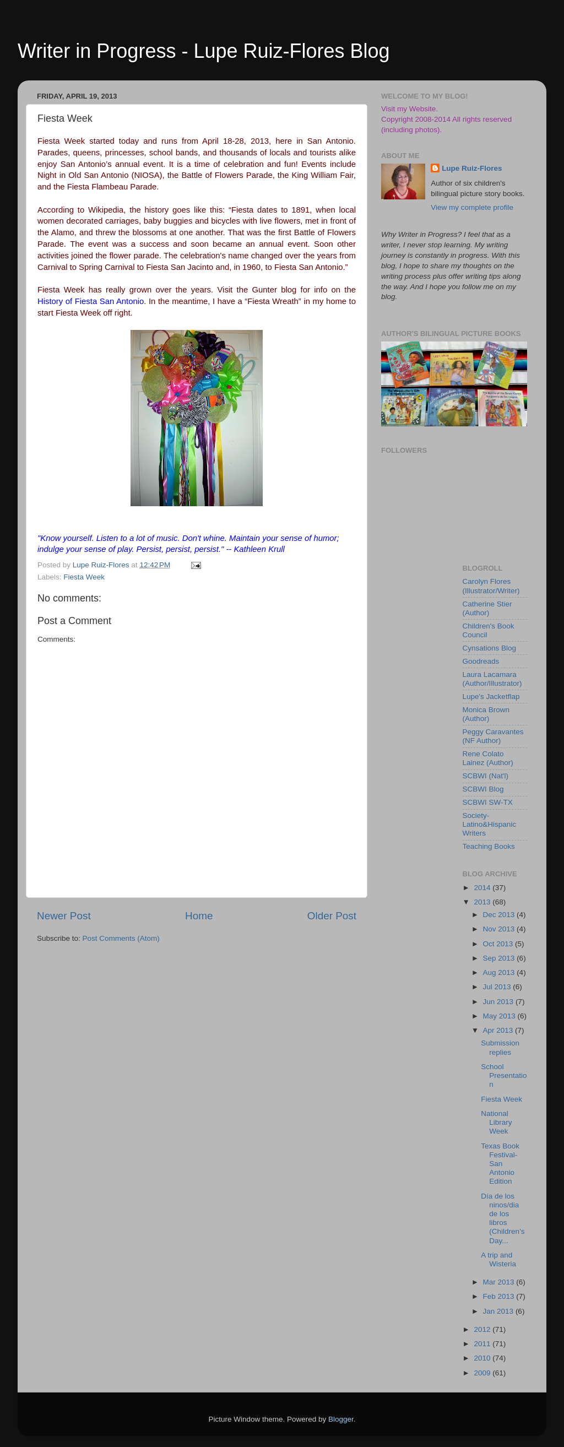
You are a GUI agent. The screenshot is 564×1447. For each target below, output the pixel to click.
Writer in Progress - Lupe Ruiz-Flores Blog (204, 51)
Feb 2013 (500, 1296)
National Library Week (496, 1122)
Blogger (341, 1419)
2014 (483, 888)
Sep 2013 (500, 958)
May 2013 (500, 1016)
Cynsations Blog (490, 648)
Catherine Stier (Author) (487, 608)
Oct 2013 (499, 944)
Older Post (331, 916)
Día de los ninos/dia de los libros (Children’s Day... (502, 1218)
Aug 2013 (500, 972)
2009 (483, 1373)
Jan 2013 (499, 1311)
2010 (483, 1358)
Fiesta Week (84, 577)
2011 (483, 1344)
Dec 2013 (500, 915)
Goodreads (481, 661)
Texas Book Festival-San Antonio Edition (500, 1164)
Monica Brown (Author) (486, 714)
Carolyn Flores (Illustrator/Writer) (491, 585)
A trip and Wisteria (498, 1259)
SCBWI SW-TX (488, 802)
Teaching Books (489, 846)
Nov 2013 (500, 929)
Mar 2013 (500, 1282)
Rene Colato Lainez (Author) (488, 758)
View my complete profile (472, 207)
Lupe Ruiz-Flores (472, 168)
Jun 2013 (499, 1002)
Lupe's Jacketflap (491, 696)
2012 (483, 1329)
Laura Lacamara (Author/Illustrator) (492, 678)
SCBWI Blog (483, 789)
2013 (483, 902)
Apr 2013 (499, 1030)
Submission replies (500, 1047)
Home (199, 916)
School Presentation (504, 1075)
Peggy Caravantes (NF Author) (493, 736)
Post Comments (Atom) (121, 938)
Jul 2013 (498, 987)
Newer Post (64, 916)
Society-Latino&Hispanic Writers (490, 824)
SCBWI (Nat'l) (486, 776)
